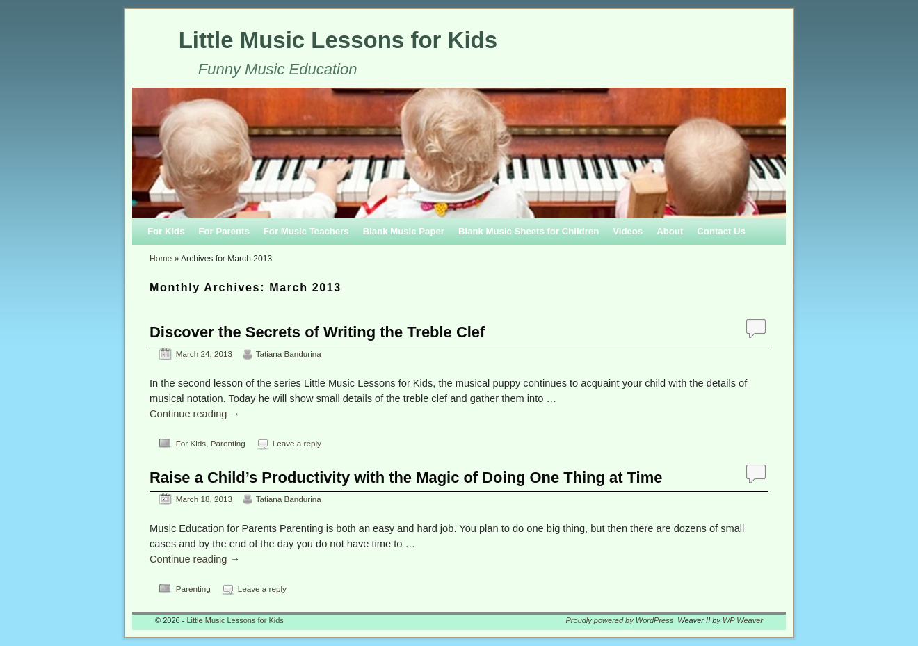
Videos (628, 231)
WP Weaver (743, 620)
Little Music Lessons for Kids (338, 40)
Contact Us (721, 231)
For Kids (165, 231)
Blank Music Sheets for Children (528, 231)
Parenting (228, 443)
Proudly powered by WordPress (620, 620)
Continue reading (195, 413)
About (670, 231)
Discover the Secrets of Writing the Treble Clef (317, 332)
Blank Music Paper (403, 231)
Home (161, 259)
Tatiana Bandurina (288, 353)
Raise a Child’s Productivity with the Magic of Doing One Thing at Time (406, 477)
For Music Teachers (306, 231)
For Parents (223, 231)
